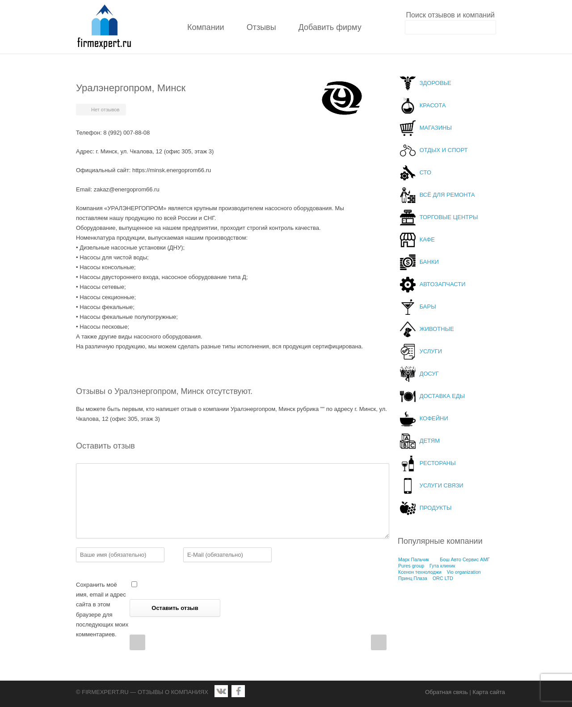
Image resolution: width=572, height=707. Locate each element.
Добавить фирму (330, 27)
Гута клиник (442, 565)
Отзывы (261, 27)
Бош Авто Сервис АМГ (465, 559)
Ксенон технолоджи (420, 572)
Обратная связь (446, 692)
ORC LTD (443, 578)
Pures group (411, 565)
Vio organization (464, 572)
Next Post (379, 642)
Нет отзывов (105, 109)
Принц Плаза (412, 578)
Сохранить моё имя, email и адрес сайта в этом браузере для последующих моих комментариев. (102, 609)
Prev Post (137, 642)
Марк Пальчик (413, 559)
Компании (205, 27)
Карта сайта (489, 692)
